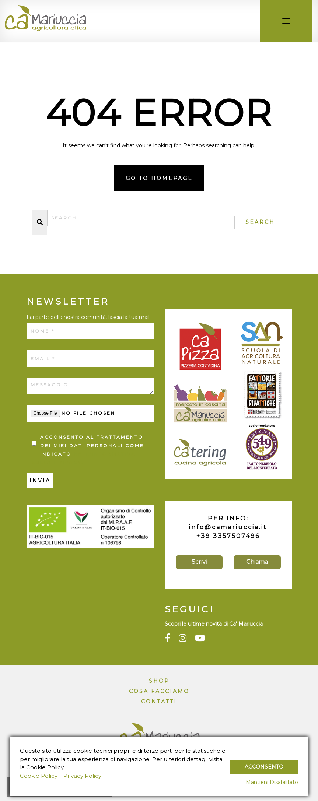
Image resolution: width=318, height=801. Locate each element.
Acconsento (264, 766)
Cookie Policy (38, 775)
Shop (159, 681)
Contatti (159, 701)
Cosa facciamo (159, 691)
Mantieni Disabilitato (272, 782)
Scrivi (199, 561)
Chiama (257, 561)
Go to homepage (159, 178)
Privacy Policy (82, 775)
